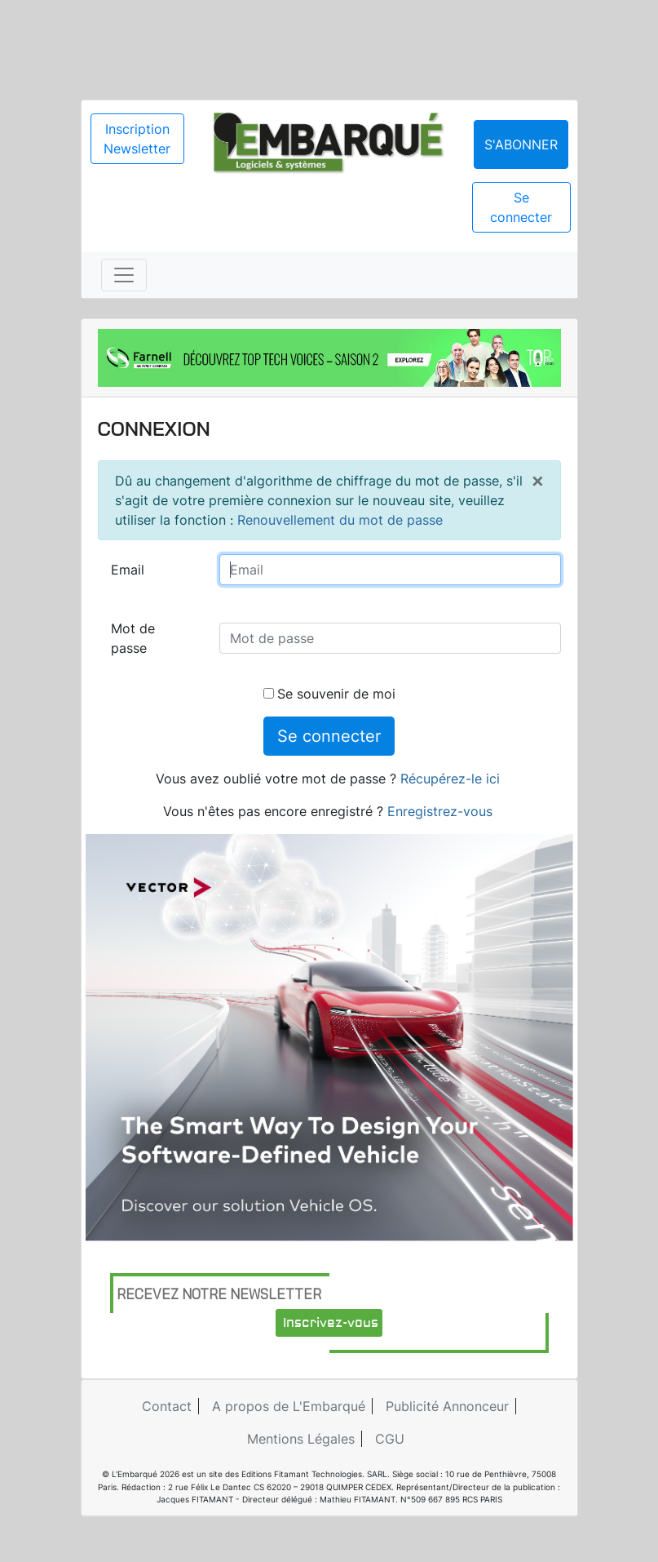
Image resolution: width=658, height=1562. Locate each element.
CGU (389, 1439)
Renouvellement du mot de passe (340, 520)
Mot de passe (133, 638)
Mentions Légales (301, 1439)
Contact (167, 1406)
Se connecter (521, 207)
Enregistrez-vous (439, 811)
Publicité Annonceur (447, 1406)
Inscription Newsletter (137, 139)
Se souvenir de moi (329, 694)
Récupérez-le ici (450, 778)
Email (127, 569)
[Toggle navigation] (124, 275)
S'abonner (521, 144)
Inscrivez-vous (330, 1323)
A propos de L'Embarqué (288, 1406)
